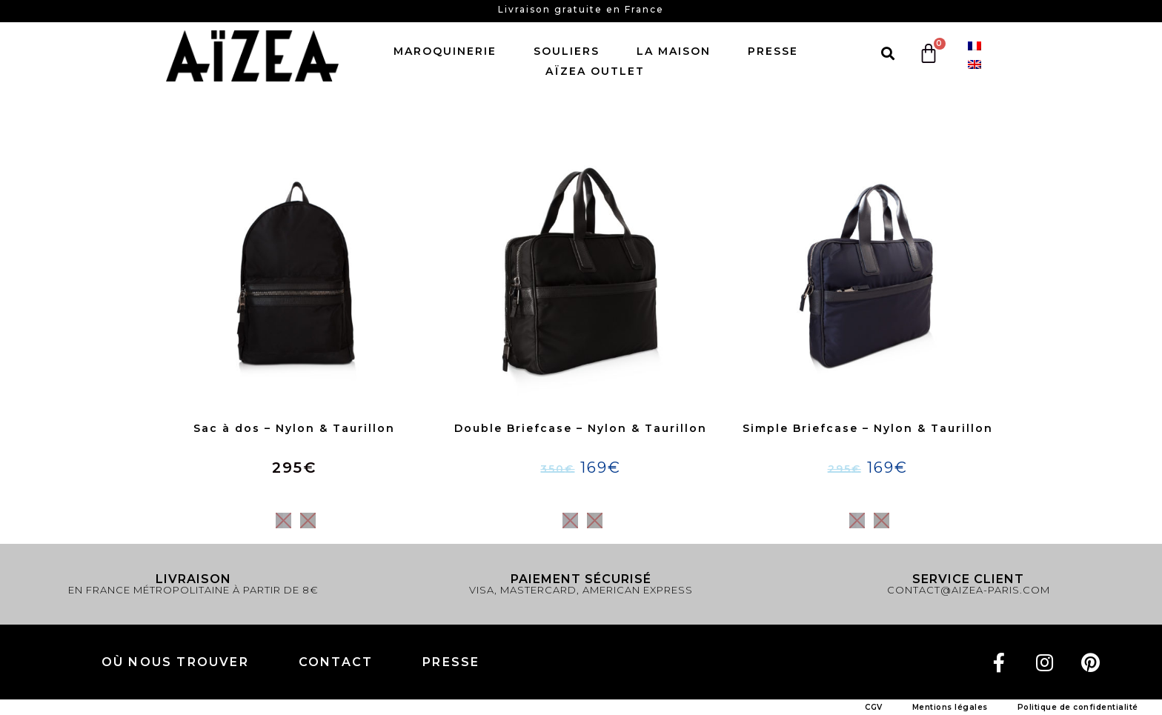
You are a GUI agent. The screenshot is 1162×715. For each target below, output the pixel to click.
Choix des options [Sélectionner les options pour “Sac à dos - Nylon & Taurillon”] (294, 493)
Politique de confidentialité (1077, 707)
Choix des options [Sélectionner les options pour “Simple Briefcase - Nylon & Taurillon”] (867, 493)
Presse (773, 51)
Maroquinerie (449, 51)
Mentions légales (950, 707)
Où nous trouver (175, 662)
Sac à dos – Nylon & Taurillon (294, 428)
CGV (874, 707)
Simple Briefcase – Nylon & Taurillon (868, 428)
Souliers (570, 51)
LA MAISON (677, 51)
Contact (336, 662)
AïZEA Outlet (595, 71)
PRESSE (450, 662)
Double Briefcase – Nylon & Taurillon (580, 428)
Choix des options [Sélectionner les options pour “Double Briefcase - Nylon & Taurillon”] (581, 493)
